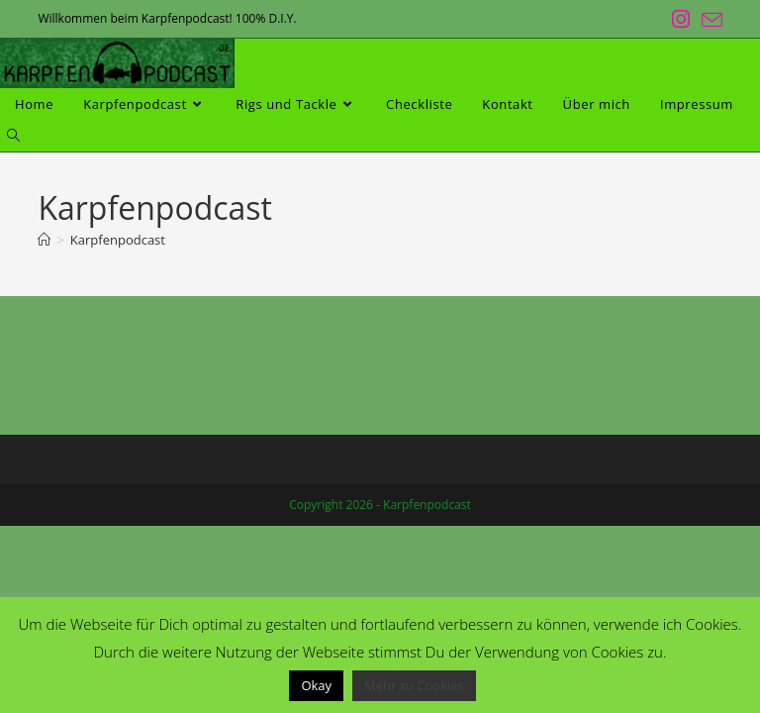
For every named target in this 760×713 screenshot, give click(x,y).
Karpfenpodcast (117, 240)
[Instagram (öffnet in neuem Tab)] (681, 19)
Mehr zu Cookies (414, 685)
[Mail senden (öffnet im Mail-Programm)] (709, 20)
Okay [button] (316, 685)
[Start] (44, 240)
